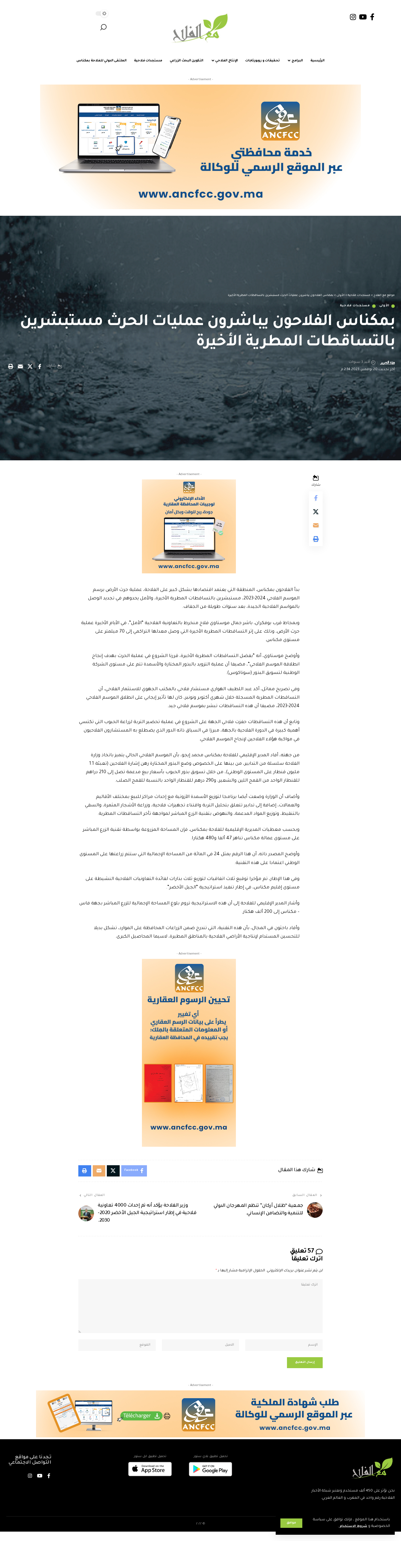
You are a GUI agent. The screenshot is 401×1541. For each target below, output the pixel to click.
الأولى (383, 306)
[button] (291, 1523)
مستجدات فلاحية (349, 306)
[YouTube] (362, 17)
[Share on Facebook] (39, 367)
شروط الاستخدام (350, 1526)
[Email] (20, 367)
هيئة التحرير (386, 363)
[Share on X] (30, 367)
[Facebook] (372, 17)
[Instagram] (352, 17)
